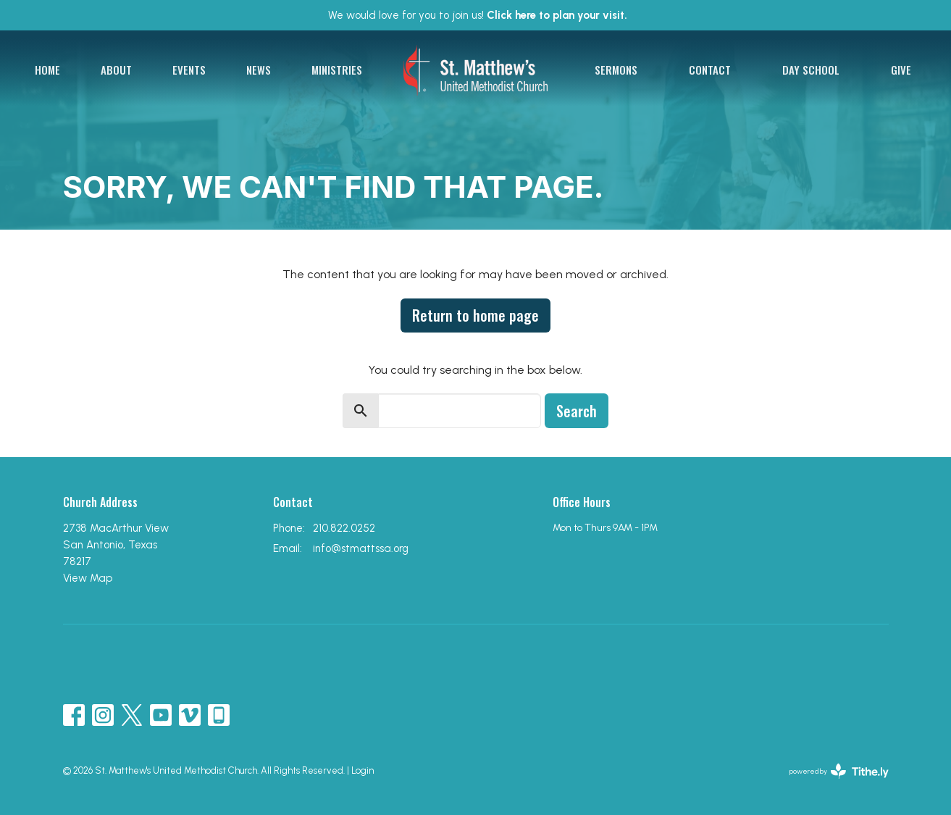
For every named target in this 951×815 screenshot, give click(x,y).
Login (362, 770)
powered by (839, 771)
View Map (87, 578)
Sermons (616, 70)
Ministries (336, 70)
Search (576, 411)
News (258, 70)
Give (901, 70)
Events (189, 70)
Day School (810, 70)
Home (47, 70)
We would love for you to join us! (477, 15)
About (116, 70)
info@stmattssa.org (361, 548)
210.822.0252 (344, 528)
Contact (710, 70)
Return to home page (475, 315)
